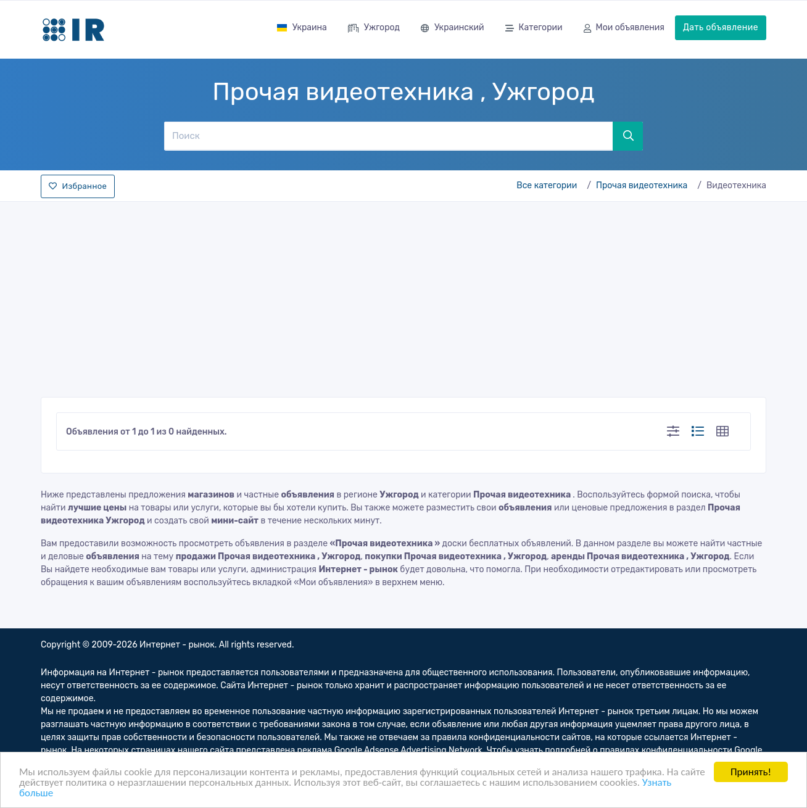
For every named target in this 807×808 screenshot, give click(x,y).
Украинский (452, 28)
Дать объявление (720, 27)
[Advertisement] (403, 295)
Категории (534, 28)
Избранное (78, 186)
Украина (301, 27)
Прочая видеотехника (641, 185)
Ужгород (374, 28)
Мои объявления (624, 28)
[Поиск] (388, 136)
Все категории (546, 185)
